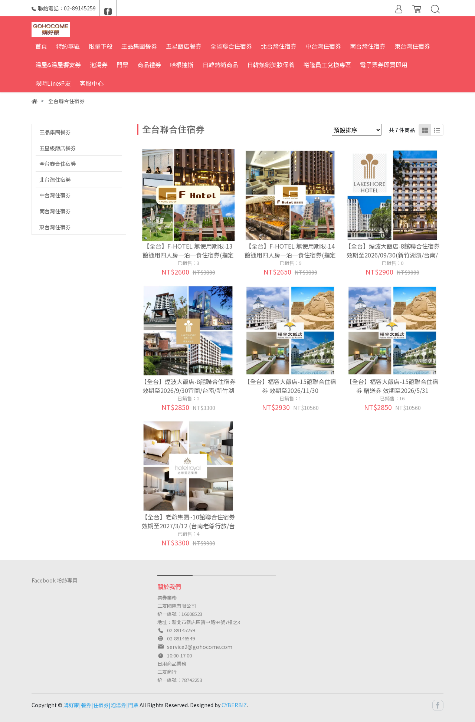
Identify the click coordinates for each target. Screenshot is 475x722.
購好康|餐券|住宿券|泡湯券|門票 (100, 705)
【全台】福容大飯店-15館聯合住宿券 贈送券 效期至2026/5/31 (392, 386)
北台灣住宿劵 (55, 179)
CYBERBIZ (234, 705)
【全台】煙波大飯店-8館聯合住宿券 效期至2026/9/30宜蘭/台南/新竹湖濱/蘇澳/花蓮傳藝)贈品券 (188, 390)
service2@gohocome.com (199, 646)
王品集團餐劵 (55, 132)
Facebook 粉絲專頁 (55, 580)
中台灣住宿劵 (55, 195)
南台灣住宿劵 (55, 211)
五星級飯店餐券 (57, 148)
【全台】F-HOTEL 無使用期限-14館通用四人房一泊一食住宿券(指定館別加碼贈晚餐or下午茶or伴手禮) (290, 255)
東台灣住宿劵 (55, 227)
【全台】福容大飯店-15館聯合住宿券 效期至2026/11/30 (290, 386)
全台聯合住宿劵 (57, 163)
